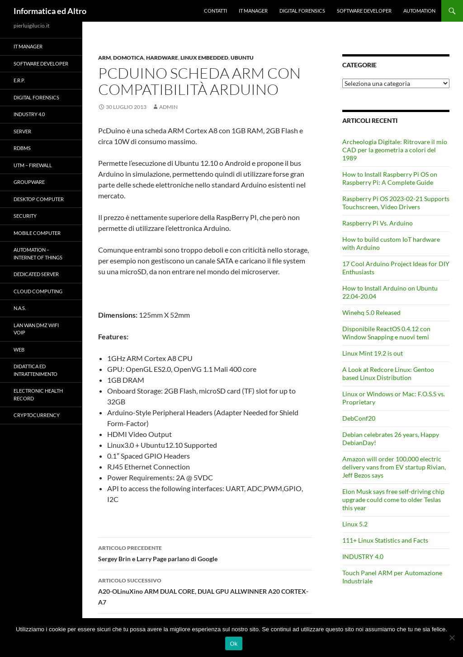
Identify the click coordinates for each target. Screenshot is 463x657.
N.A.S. (20, 308)
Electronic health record (38, 394)
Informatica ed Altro (50, 11)
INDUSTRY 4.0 (362, 556)
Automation (419, 11)
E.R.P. (19, 80)
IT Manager (253, 11)
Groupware (29, 182)
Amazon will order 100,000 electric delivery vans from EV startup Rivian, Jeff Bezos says (394, 467)
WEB (19, 349)
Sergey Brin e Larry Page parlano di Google (205, 553)
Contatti (215, 11)
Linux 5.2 (355, 524)
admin (168, 106)
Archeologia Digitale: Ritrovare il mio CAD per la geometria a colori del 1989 (394, 150)
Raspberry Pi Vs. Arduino (377, 223)
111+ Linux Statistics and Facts (385, 540)
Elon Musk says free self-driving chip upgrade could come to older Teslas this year (393, 500)
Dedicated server (36, 274)
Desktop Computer (39, 199)
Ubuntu (242, 57)
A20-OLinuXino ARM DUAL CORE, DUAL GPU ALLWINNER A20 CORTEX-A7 (205, 590)
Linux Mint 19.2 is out (372, 353)
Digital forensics (302, 11)
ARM (104, 57)
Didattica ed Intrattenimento (35, 370)
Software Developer (364, 11)
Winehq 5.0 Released (371, 312)
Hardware (162, 57)
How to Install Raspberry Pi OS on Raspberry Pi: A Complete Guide (389, 178)
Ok (233, 643)
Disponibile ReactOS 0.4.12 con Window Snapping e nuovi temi (386, 333)
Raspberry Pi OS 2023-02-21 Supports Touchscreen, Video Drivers (395, 203)
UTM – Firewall (33, 165)
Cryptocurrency (37, 415)
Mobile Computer (37, 233)
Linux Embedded (204, 57)
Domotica (128, 57)
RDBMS (22, 148)
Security (25, 216)
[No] (451, 637)
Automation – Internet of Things (38, 253)
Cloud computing (38, 291)
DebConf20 (358, 418)
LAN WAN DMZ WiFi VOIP (36, 329)
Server (22, 131)
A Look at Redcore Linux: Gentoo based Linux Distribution (388, 373)
